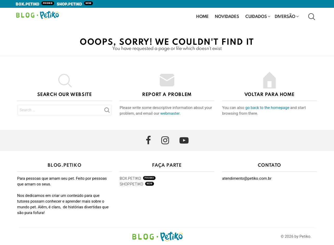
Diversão (285, 16)
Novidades (227, 16)
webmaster (169, 113)
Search (106, 111)
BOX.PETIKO (35, 4)
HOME (202, 16)
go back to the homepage (267, 107)
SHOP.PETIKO (75, 4)
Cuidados (256, 16)
